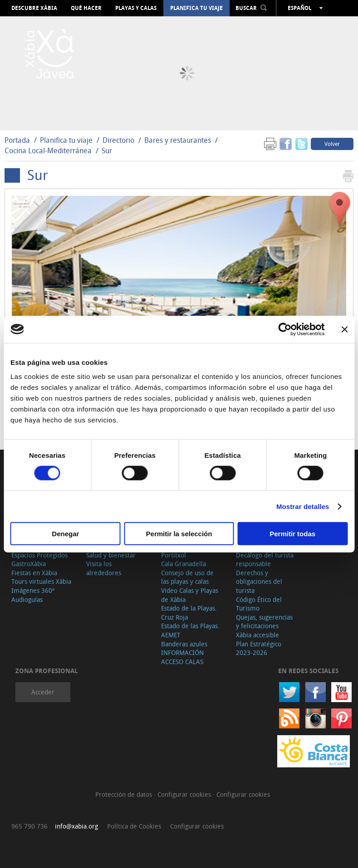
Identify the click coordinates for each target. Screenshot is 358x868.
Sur (107, 150)
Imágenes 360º (32, 590)
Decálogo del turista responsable (265, 559)
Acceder (42, 692)
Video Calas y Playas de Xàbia (189, 595)
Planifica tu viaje (196, 8)
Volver (332, 143)
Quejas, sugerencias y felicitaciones (264, 621)
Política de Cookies (134, 826)
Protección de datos (124, 794)
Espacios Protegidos (39, 555)
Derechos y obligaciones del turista (259, 581)
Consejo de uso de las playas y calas (187, 577)
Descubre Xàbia (34, 8)
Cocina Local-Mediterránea (48, 150)
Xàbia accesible (257, 634)
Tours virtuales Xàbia (41, 581)
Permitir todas (292, 534)
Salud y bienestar (111, 555)
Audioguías (27, 599)
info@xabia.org (76, 826)
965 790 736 (29, 826)
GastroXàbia (28, 563)
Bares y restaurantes (177, 140)
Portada (17, 140)
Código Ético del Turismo (259, 604)
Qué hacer (86, 8)
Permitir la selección (179, 534)
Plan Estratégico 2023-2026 (258, 648)
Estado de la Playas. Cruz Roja (189, 612)
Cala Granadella (183, 563)
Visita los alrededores (103, 568)
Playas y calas (136, 8)
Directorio (119, 140)
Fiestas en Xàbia (34, 572)
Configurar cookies (185, 794)
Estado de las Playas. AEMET (190, 630)
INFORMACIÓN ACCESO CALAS (182, 657)
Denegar (65, 534)
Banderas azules (184, 644)
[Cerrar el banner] (344, 329)
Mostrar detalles (302, 506)
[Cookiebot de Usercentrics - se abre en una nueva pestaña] (284, 329)
